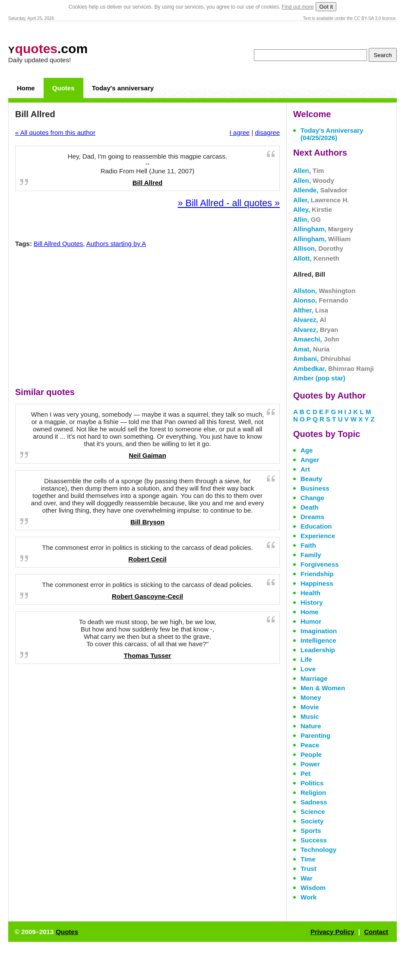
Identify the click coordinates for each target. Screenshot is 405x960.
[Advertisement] (147, 319)
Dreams (312, 516)
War (307, 878)
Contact (376, 931)
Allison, (318, 248)
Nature (311, 726)
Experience (318, 535)
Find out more (297, 7)
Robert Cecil (147, 559)
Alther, (310, 310)
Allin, (307, 219)
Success (314, 840)
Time (308, 859)
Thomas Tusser (147, 655)
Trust (308, 868)
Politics (312, 783)
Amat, (311, 349)
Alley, (312, 209)
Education (316, 526)
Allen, (308, 170)
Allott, (316, 258)
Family (311, 554)
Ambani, (322, 358)
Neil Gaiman (147, 455)
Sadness (314, 802)
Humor (311, 621)
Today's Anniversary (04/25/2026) (332, 134)
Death (310, 507)
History (312, 602)
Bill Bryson (147, 522)
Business (315, 488)
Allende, (320, 190)
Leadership (318, 650)
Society (312, 821)
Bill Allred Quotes (58, 243)
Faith (308, 545)
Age (307, 450)
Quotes (63, 88)
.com (48, 48)
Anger (310, 459)
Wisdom (313, 887)
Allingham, (323, 229)
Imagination (319, 631)
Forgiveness (320, 564)
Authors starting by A (116, 243)
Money (311, 697)
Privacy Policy (332, 931)
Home (26, 88)
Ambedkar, (333, 368)
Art (305, 469)
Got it (326, 6)
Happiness (317, 583)
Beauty (311, 478)
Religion (313, 792)
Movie (310, 707)
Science (313, 811)
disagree (267, 132)
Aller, (321, 200)
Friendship (317, 573)
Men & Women (323, 688)
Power (310, 764)
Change (312, 497)
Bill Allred (147, 182)
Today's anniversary (123, 88)
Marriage (314, 678)
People (311, 754)
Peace (310, 745)
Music (310, 716)
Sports (311, 830)
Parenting (315, 735)
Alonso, (320, 300)
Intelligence (318, 640)
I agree (240, 132)
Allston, (324, 290)
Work (308, 897)
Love (308, 669)
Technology (318, 849)
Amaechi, (316, 339)
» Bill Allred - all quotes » (229, 203)
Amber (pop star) (319, 378)
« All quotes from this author (55, 132)
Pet (305, 773)
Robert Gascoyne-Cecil (147, 596)
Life (306, 659)
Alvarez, (309, 319)
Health (310, 592)
